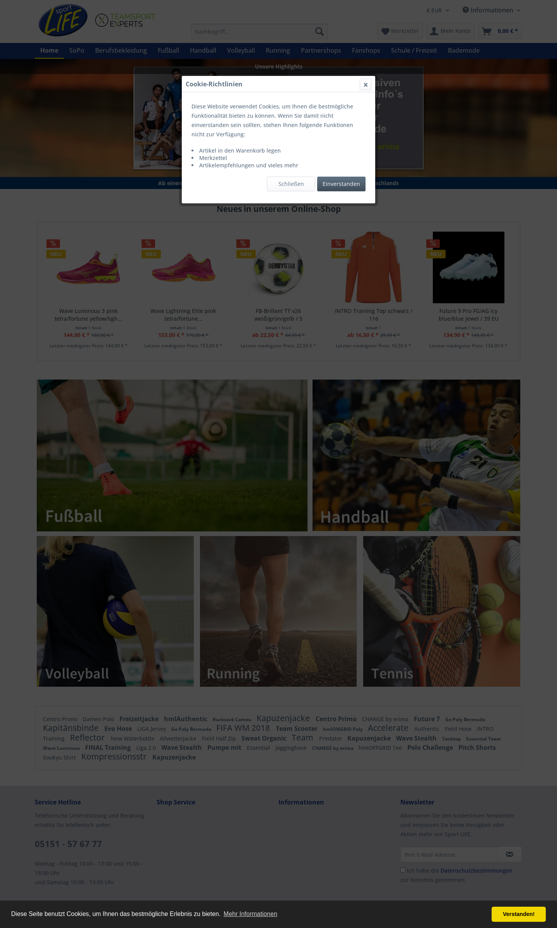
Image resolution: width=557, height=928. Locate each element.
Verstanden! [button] (519, 914)
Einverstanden (341, 183)
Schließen (291, 183)
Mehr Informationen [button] (250, 914)
